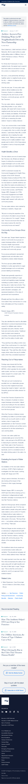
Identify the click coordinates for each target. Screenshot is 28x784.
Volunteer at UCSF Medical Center (9, 720)
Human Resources (6, 751)
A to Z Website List (6, 730)
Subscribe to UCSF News (15, 690)
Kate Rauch (6, 45)
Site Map (3, 773)
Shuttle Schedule (5, 762)
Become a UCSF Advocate (8, 718)
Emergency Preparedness (7, 748)
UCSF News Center (11, 25)
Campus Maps (5, 742)
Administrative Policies (6, 735)
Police (2, 760)
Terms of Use (4, 775)
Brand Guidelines (5, 737)
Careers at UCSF (5, 744)
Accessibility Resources (7, 733)
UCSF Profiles (4, 764)
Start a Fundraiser (5, 722)
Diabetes (10, 598)
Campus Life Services (6, 739)
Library (3, 753)
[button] (25, 5)
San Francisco (14, 593)
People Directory (5, 757)
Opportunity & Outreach (7, 755)
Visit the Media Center (15, 673)
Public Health (19, 598)
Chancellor (4, 746)
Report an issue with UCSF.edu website (10, 778)
